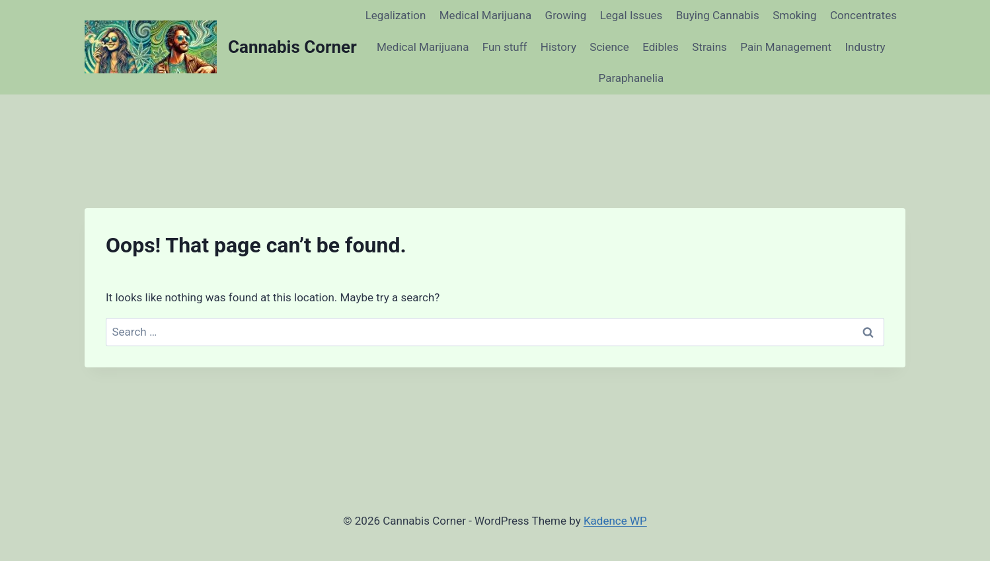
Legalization (395, 15)
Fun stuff (504, 47)
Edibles (660, 47)
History (558, 47)
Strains (709, 47)
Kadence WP (615, 520)
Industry (865, 47)
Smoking (794, 15)
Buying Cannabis (717, 15)
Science (609, 47)
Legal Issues (631, 15)
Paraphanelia (631, 78)
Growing (566, 15)
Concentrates (863, 15)
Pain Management (785, 47)
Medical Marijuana (485, 15)
